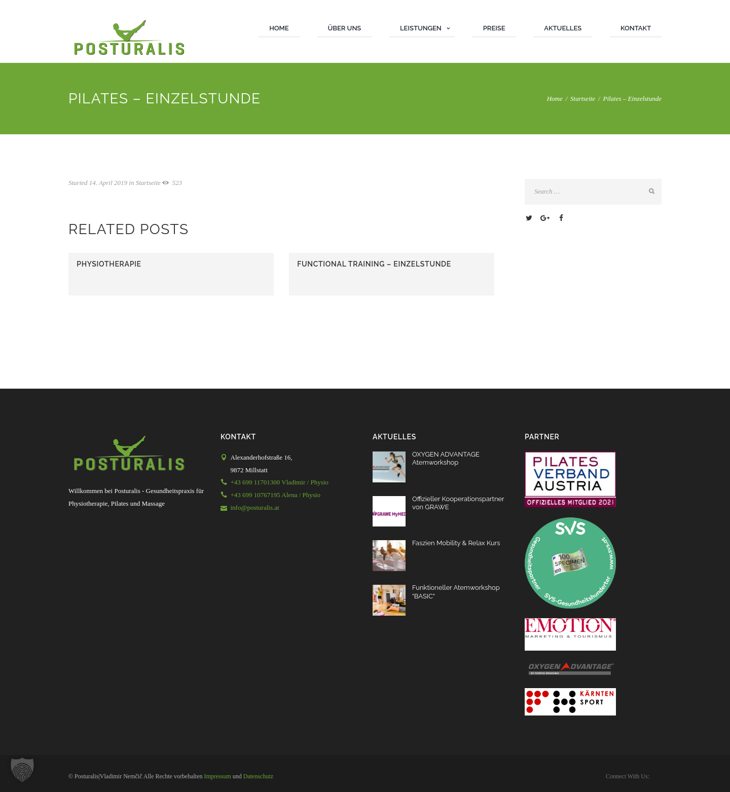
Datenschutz (258, 776)
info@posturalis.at (255, 507)
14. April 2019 (108, 182)
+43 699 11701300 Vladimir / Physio (279, 482)
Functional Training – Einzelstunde (374, 264)
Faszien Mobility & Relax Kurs (456, 543)
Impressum (217, 776)
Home (555, 98)
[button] (22, 769)
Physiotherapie (109, 264)
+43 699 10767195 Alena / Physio (275, 495)
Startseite (582, 98)
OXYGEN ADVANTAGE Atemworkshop (446, 458)
